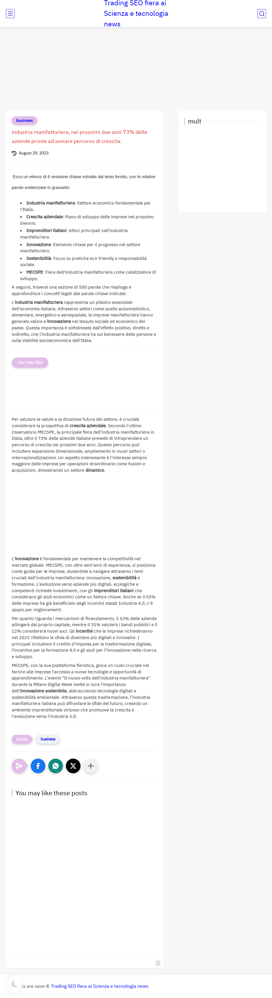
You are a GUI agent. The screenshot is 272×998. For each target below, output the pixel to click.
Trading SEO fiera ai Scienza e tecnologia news (99, 986)
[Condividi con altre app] (90, 766)
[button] (38, 766)
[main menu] (10, 13)
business (24, 120)
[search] (261, 13)
